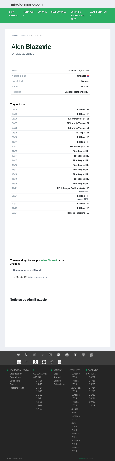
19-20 (39, 401)
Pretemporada (17, 387)
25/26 (92, 380)
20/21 (92, 398)
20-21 (39, 398)
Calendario (15, 380)
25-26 (39, 380)
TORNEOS (74, 370)
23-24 (39, 387)
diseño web (82, 459)
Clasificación (16, 373)
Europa (43, 11)
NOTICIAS (57, 370)
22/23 (92, 391)
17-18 (39, 408)
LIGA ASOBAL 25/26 (18, 370)
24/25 (92, 384)
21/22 (92, 394)
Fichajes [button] (28, 12)
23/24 (92, 387)
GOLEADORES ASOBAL (40, 374)
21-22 (39, 394)
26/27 (92, 377)
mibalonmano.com (20, 35)
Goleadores (15, 377)
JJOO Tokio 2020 (74, 426)
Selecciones (60, 11)
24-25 (39, 384)
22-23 (39, 391)
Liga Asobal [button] (13, 14)
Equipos (13, 384)
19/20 (92, 401)
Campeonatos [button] (98, 12)
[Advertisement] (57, 238)
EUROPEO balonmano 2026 (79, 16)
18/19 (92, 405)
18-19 (39, 405)
